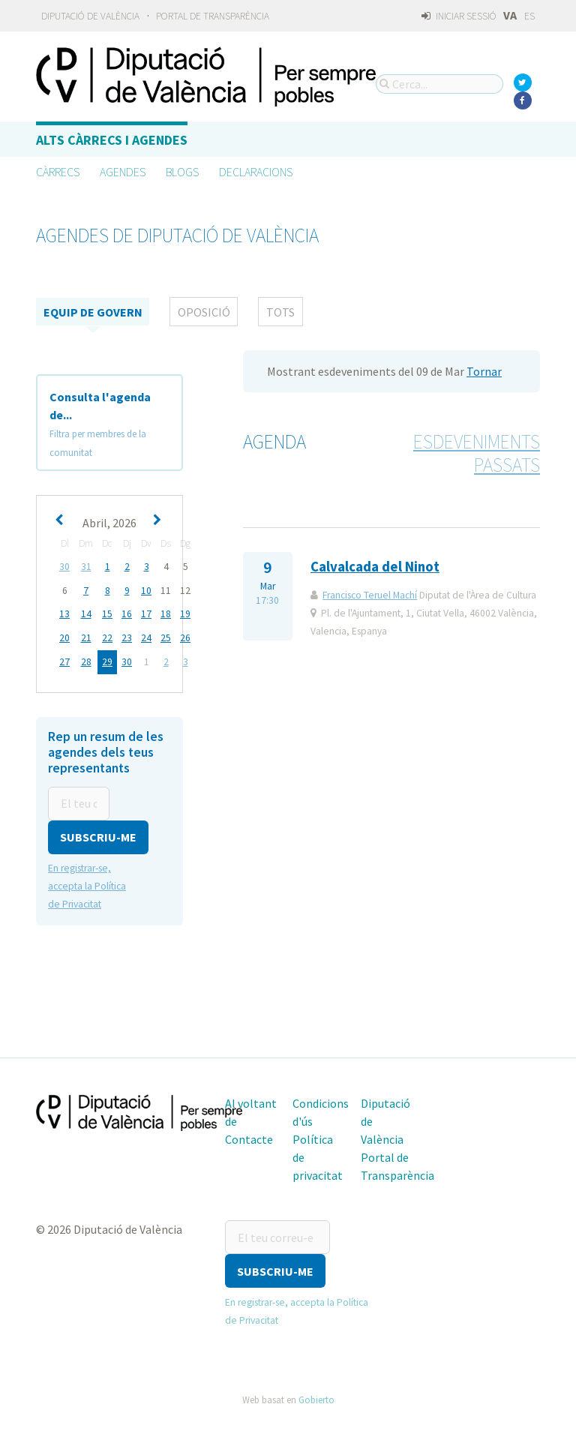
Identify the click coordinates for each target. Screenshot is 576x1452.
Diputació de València (90, 16)
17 (146, 613)
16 (127, 613)
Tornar (484, 371)
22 (107, 636)
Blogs (182, 171)
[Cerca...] (439, 84)
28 (86, 659)
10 (146, 590)
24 (146, 636)
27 (64, 659)
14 (86, 613)
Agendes (123, 171)
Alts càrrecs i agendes (112, 139)
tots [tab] (280, 312)
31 (86, 566)
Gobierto (316, 1395)
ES (529, 16)
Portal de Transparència (212, 16)
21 (86, 636)
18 (165, 613)
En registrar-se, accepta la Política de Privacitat (87, 882)
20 (64, 636)
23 (127, 636)
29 (107, 659)
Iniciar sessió (459, 16)
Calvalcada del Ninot (375, 566)
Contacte (249, 1135)
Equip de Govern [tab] (93, 312)
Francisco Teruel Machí (369, 595)
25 (165, 636)
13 (64, 613)
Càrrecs (58, 171)
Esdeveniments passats (476, 453)
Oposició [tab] (204, 312)
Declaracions (255, 171)
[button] (98, 833)
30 (64, 566)
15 (107, 613)
